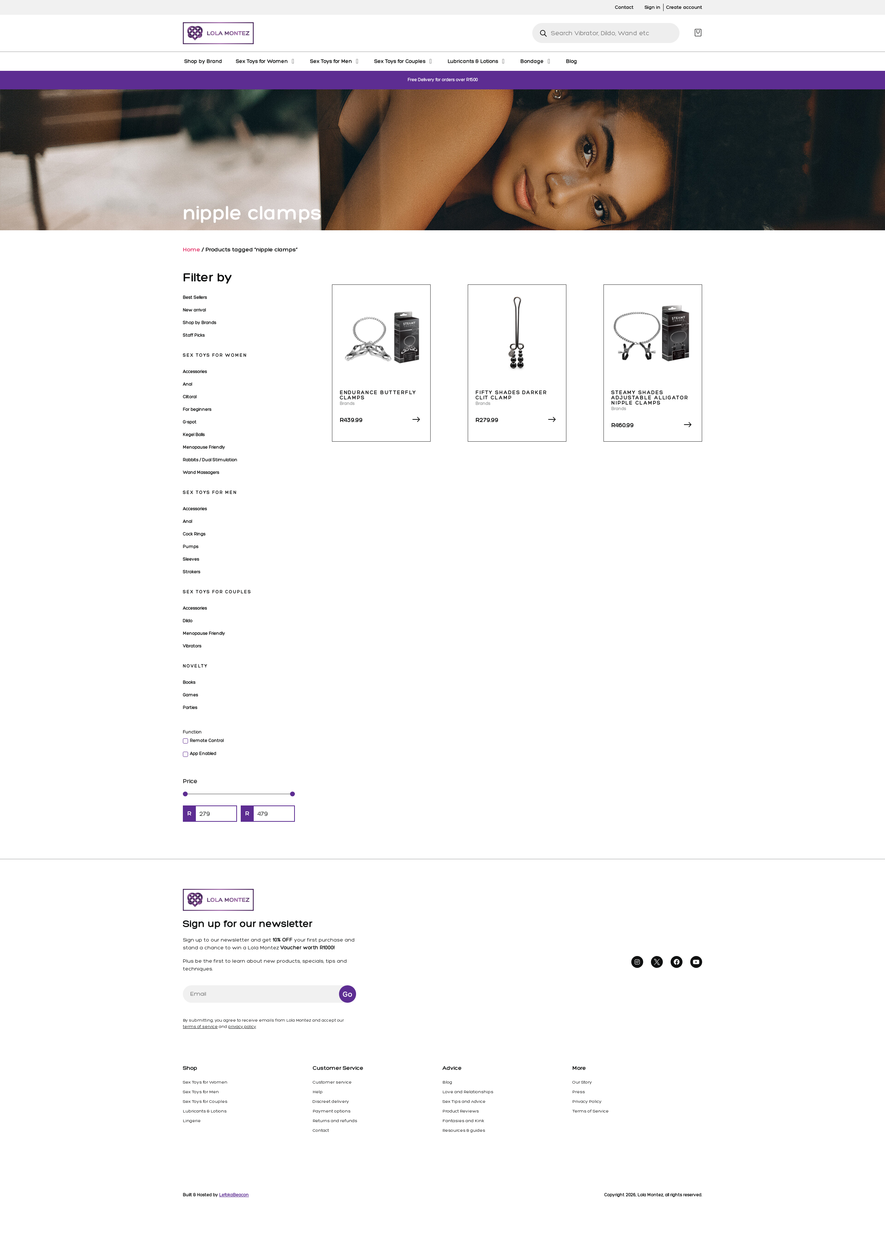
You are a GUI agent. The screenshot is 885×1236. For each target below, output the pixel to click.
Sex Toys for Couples (217, 591)
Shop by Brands (199, 322)
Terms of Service (590, 1111)
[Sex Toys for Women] (266, 61)
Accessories (195, 371)
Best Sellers (195, 297)
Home (191, 249)
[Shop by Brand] (203, 61)
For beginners (197, 409)
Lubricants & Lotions (205, 1111)
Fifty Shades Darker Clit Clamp (511, 395)
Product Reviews (460, 1111)
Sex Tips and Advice (464, 1101)
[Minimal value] (239, 793)
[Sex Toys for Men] (335, 61)
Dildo (188, 620)
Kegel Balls (194, 434)
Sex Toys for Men (210, 492)
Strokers (191, 571)
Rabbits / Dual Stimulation (210, 459)
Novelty (195, 666)
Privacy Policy (587, 1101)
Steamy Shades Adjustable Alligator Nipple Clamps (649, 397)
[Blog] (572, 61)
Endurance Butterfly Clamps (378, 395)
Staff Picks (194, 335)
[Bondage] (536, 61)
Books (189, 682)
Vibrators (192, 646)
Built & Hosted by (216, 1194)
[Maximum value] (273, 813)
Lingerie (192, 1120)
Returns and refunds (335, 1120)
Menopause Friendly (204, 447)
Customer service (332, 1082)
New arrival (194, 310)
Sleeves (191, 559)
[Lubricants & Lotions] (477, 61)
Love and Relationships (467, 1091)
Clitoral (190, 396)
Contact (321, 1130)
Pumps (190, 546)
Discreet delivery (331, 1101)
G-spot (190, 422)
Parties (190, 707)
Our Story (582, 1082)
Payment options (332, 1111)
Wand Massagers (201, 472)
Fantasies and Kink (463, 1120)
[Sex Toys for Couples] (404, 61)
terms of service (200, 1026)
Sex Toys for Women (215, 355)
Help (318, 1091)
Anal (187, 384)
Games (190, 695)
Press (578, 1091)
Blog (447, 1082)
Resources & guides (463, 1130)
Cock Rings (194, 534)
